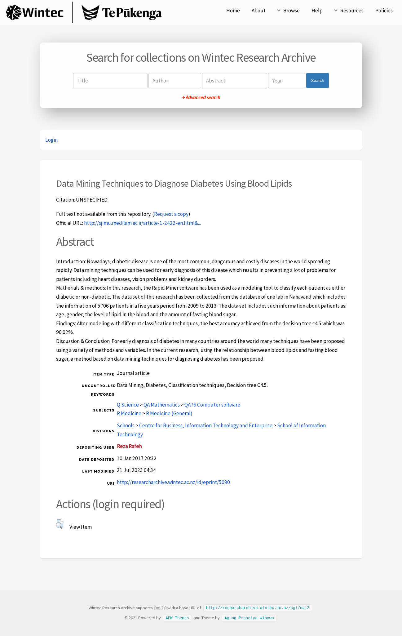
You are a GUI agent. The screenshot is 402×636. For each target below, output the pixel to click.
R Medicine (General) (169, 413)
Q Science (128, 404)
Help (317, 10)
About (259, 10)
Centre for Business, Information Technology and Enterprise (205, 425)
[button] (59, 524)
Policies (384, 10)
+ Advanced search (201, 97)
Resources (352, 10)
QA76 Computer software (212, 404)
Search (317, 80)
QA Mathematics (162, 404)
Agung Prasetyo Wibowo (249, 617)
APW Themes (177, 617)
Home (233, 10)
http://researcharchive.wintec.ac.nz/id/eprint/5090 (173, 482)
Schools (126, 425)
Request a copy (171, 214)
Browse (291, 10)
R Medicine (129, 413)
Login (51, 139)
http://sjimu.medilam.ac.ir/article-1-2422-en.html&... (142, 223)
